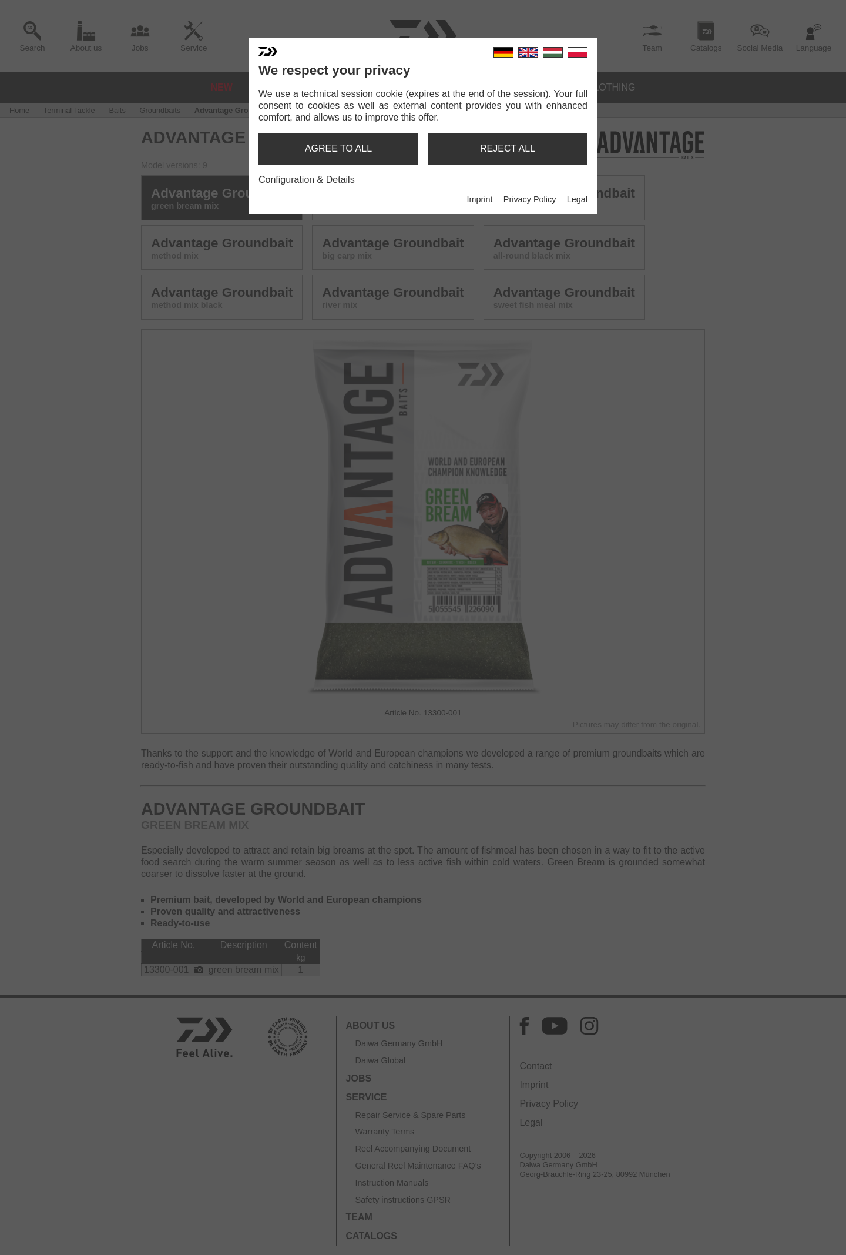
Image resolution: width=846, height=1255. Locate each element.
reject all (507, 148)
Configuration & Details (306, 180)
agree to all (338, 148)
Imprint (479, 199)
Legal (577, 199)
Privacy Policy (529, 199)
